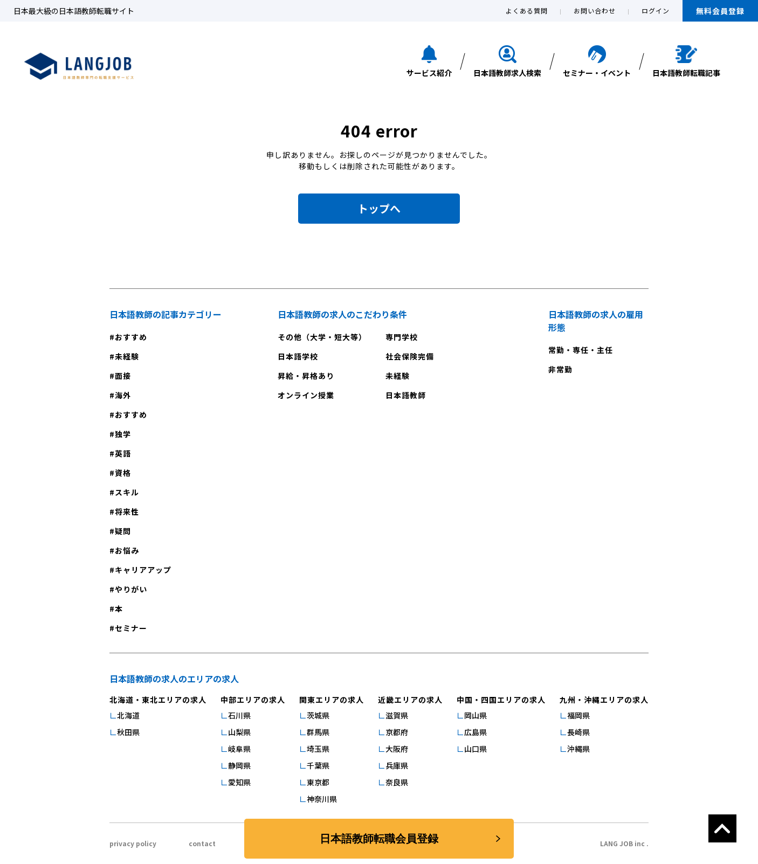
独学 (123, 433)
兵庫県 (396, 765)
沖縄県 (578, 748)
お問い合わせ (595, 10)
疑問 (123, 531)
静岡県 (239, 765)
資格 (123, 472)
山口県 (475, 748)
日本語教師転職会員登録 (379, 839)
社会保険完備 (409, 356)
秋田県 (128, 732)
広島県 (475, 732)
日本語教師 (405, 395)
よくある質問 (527, 10)
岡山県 (475, 715)
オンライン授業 (306, 395)
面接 (123, 375)
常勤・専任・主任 (580, 349)
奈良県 (396, 782)
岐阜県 (239, 748)
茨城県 (318, 715)
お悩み (127, 550)
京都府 (396, 732)
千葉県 (318, 765)
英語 (123, 453)
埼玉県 (318, 748)
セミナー (131, 628)
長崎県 (578, 732)
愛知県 (239, 782)
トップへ (379, 208)
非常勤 (560, 369)
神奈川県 (322, 798)
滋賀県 (396, 715)
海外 (123, 395)
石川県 (239, 715)
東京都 (318, 782)
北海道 (128, 715)
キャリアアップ (143, 569)
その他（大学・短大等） (322, 336)
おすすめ (131, 336)
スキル (127, 492)
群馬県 (318, 732)
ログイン (656, 10)
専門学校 (401, 336)
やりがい (131, 589)
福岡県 (578, 715)
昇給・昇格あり (306, 375)
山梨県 (239, 732)
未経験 (127, 356)
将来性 (127, 511)
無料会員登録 (720, 10)
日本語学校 (298, 356)
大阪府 (396, 748)
